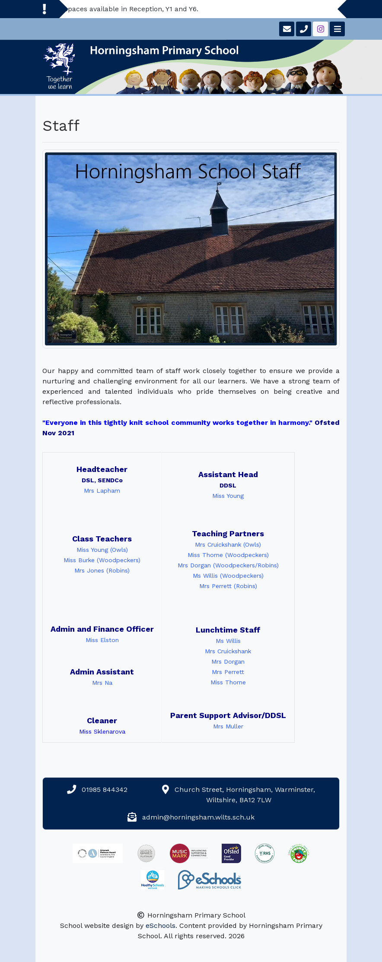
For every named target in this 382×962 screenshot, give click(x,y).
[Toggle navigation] (336, 29)
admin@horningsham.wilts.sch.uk (198, 817)
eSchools (160, 925)
